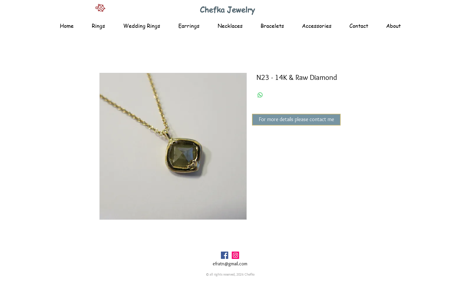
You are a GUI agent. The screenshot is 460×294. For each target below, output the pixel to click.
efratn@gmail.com (230, 264)
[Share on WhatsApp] (260, 95)
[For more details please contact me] (296, 119)
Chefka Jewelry (227, 9)
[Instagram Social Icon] (235, 255)
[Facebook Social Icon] (224, 255)
